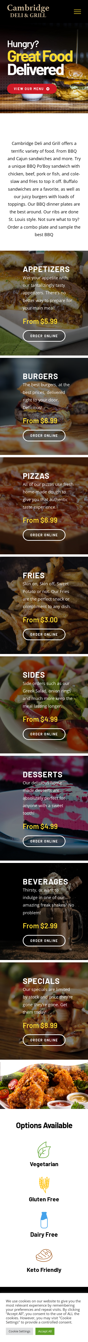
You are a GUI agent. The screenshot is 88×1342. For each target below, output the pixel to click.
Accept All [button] (45, 1331)
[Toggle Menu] (77, 12)
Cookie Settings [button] (19, 1331)
